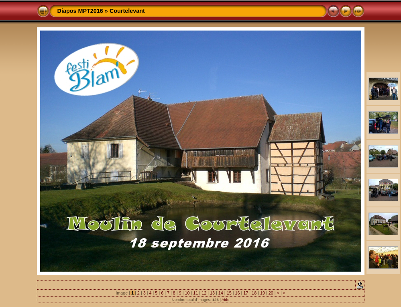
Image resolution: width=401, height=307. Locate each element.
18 (254, 293)
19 (262, 293)
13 (212, 293)
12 (204, 293)
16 (237, 293)
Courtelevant (127, 11)
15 (229, 293)
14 (220, 293)
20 (271, 293)
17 (245, 293)
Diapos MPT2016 (80, 11)
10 (187, 293)
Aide (225, 299)
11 (195, 293)
